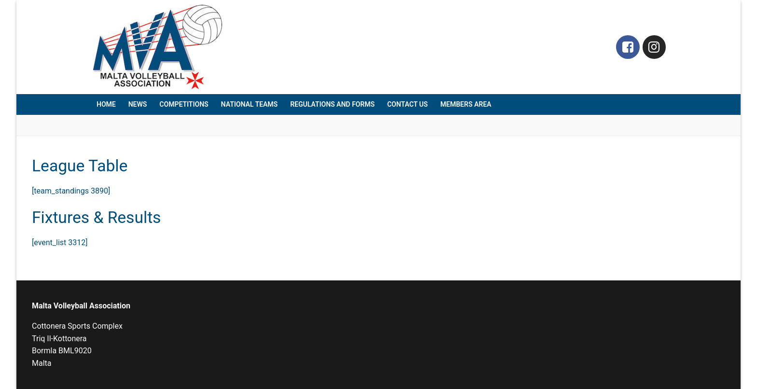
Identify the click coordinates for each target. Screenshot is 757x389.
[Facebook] (628, 47)
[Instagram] (654, 47)
